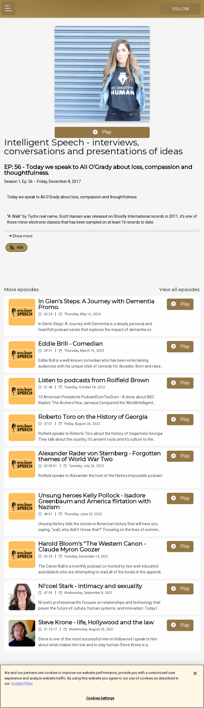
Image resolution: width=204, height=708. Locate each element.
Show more (21, 236)
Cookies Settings (100, 701)
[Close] (195, 676)
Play (102, 132)
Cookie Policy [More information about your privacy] (22, 686)
